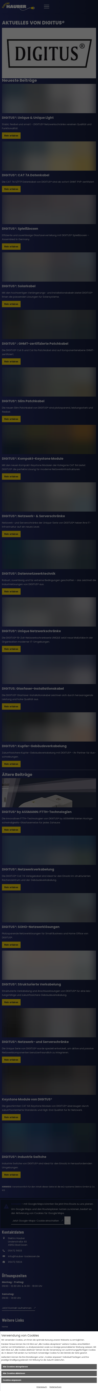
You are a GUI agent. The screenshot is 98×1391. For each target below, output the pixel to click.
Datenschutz (55, 1387)
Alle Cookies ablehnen (14, 1373)
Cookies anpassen (12, 1380)
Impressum (42, 1387)
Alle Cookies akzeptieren (15, 1366)
